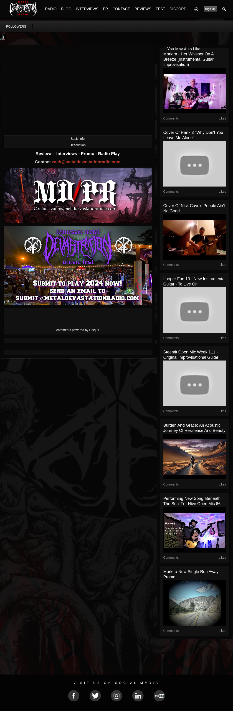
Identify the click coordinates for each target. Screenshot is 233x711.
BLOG (66, 9)
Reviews (44, 153)
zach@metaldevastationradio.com (86, 161)
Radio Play (109, 153)
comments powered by (77, 330)
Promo (88, 153)
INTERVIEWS (87, 9)
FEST (160, 9)
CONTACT (121, 9)
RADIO (51, 9)
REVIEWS (142, 9)
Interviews (67, 153)
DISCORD (178, 9)
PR (105, 9)
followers (16, 26)
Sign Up (210, 9)
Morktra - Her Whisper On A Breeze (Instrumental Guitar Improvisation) (188, 59)
